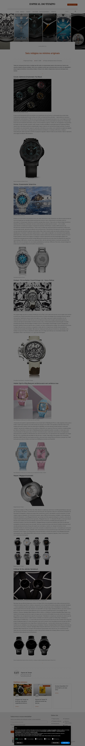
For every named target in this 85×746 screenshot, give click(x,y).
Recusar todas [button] (55, 742)
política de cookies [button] (34, 732)
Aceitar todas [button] (65, 742)
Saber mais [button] (19, 742)
